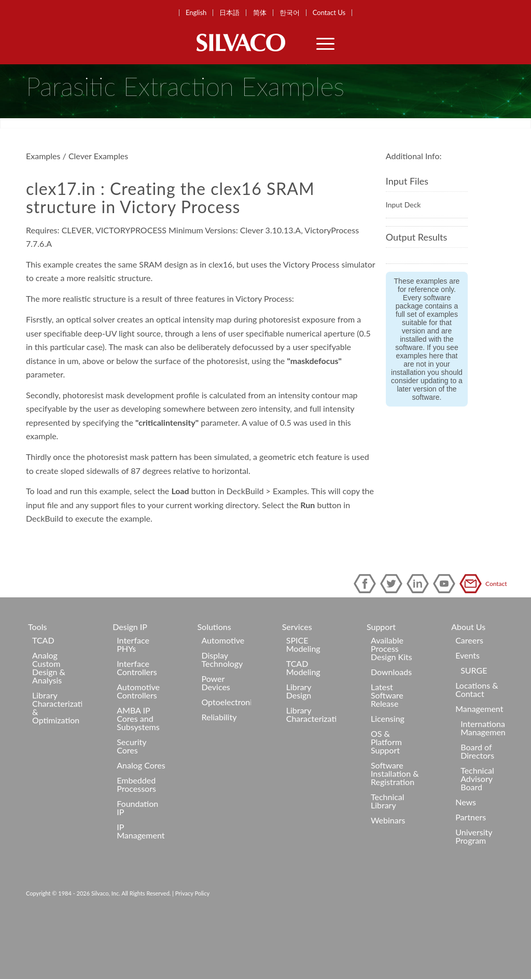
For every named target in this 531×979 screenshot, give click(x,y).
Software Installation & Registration (395, 829)
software (426, 453)
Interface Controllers (137, 724)
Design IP (130, 683)
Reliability (218, 773)
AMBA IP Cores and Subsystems (138, 774)
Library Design (299, 747)
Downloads (391, 728)
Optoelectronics (226, 758)
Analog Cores (141, 821)
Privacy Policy (192, 949)
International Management (482, 784)
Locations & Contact (476, 745)
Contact (472, 639)
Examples (43, 212)
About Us (468, 683)
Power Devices (215, 739)
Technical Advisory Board (477, 834)
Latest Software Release (387, 751)
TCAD (43, 696)
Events (467, 711)
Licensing (387, 774)
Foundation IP (137, 864)
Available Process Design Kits (391, 704)
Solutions (214, 683)
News (465, 858)
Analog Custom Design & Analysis (48, 723)
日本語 (229, 12)
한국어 (290, 12)
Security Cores (131, 802)
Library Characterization (311, 770)
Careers (469, 696)
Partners (470, 873)
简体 (260, 12)
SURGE (473, 726)
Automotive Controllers (138, 747)
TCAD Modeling (303, 724)
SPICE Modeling (303, 700)
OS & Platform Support (386, 798)
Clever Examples (98, 212)
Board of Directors (477, 807)
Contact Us (329, 12)
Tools (37, 683)
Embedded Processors (136, 840)
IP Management (140, 887)
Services (297, 683)
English (196, 12)
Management (479, 765)
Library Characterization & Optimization (57, 763)
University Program (473, 892)
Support (381, 683)
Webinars (388, 876)
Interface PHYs (133, 700)
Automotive (222, 696)
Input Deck (403, 260)
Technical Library (387, 857)
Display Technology (222, 715)
